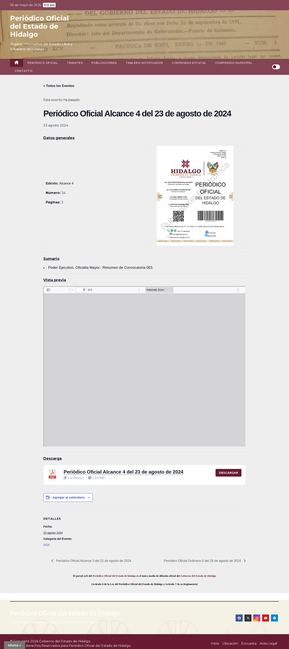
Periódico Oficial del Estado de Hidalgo (39, 26)
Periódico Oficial (42, 63)
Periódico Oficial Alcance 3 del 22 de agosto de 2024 (93, 560)
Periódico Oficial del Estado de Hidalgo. (100, 646)
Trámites (75, 63)
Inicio (215, 643)
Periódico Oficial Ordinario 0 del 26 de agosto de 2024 (203, 560)
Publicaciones (104, 63)
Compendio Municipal (234, 63)
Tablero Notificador (144, 63)
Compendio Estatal (189, 63)
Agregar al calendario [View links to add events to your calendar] (69, 497)
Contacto (23, 71)
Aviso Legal (268, 643)
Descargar (228, 473)
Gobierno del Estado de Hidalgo (198, 575)
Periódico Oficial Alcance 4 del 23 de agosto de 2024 (123, 472)
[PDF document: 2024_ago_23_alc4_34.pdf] (144, 366)
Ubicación (230, 643)
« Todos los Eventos (58, 86)
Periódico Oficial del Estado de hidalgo (114, 575)
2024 (46, 544)
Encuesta (248, 643)
